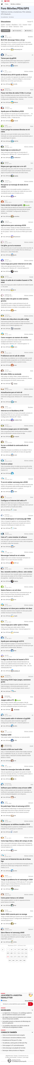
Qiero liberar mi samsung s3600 (12, 932)
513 (22, 953)
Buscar (30, 21)
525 (26, 956)
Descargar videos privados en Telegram (13, 1050)
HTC (20, 24)
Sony (21, 26)
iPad (29, 24)
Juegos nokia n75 (7, 700)
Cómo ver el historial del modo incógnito (13, 1035)
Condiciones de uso (23, 1055)
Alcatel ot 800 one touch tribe (11, 749)
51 (15, 949)
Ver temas (11, 17)
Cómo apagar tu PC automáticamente (13, 1045)
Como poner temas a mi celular (12, 898)
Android (8, 24)
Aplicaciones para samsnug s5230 (13, 225)
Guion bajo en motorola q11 (11, 150)
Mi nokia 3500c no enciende (11, 374)
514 (26, 953)
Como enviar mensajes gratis (11, 205)
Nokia (10, 26)
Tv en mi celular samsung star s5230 (14, 482)
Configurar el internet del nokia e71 (14, 500)
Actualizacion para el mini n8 (11, 392)
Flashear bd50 (6, 735)
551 (17, 960)
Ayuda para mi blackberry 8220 (12, 111)
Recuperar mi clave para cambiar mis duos (16, 608)
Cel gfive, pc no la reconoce (11, 245)
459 (8, 953)
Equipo (16, 1055)
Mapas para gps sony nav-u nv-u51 (13, 166)
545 (13, 960)
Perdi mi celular (7, 464)
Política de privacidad (11, 1057)
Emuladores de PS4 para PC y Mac (12, 1040)
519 (22, 956)
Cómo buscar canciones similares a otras (13, 1037)
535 (10, 960)
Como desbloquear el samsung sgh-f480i (16, 519)
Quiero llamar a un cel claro (11, 590)
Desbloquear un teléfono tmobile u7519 (15, 824)
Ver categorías (4, 17)
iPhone (3, 26)
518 (19, 956)
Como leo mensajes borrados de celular (15, 769)
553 (21, 960)
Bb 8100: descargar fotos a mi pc (13, 40)
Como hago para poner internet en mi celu (16, 264)
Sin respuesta (17, 30)
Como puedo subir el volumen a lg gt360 (15, 718)
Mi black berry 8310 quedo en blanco (14, 75)
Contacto (19, 1057)
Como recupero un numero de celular (14, 337)
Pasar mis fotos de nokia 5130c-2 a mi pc (16, 93)
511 (15, 953)
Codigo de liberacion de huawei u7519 (15, 659)
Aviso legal (25, 1057)
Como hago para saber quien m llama (14, 625)
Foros (6, 4)
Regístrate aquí (9, 1055)
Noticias (4, 1000)
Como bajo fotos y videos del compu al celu (16, 841)
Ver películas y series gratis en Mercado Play (14, 1043)
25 (11, 949)
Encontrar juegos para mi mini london (14, 429)
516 (12, 956)
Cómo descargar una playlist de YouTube (13, 1048)
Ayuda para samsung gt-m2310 (12, 641)
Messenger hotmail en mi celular (13, 555)
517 (15, 956)
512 (19, 953)
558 (24, 960)
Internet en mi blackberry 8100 (12, 411)
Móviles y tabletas (16, 4)
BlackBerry (15, 24)
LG (7, 26)
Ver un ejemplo (29, 1000)
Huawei (25, 24)
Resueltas (28, 30)
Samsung (16, 26)
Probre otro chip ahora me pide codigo (15, 319)
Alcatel (3, 24)
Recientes (6, 30)
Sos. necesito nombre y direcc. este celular (16, 572)
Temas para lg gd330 (8, 58)
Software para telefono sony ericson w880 (16, 788)
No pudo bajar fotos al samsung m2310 (15, 806)
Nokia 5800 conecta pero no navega (14, 914)
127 (19, 949)
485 (12, 953)
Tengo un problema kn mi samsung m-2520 (17, 880)
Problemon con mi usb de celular (13, 356)
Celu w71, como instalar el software (14, 537)
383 (26, 949)
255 (22, 949)
